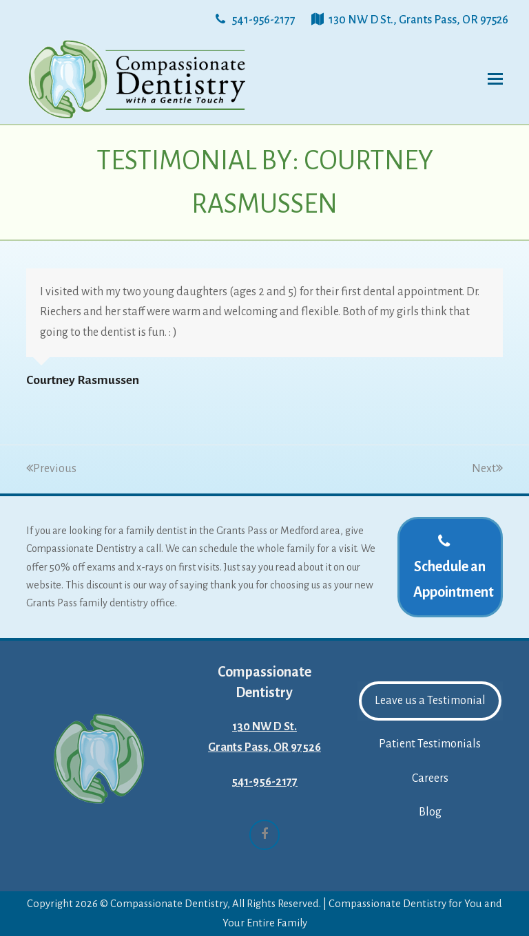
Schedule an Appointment (453, 566)
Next (487, 468)
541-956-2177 (264, 782)
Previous (51, 468)
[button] (495, 79)
